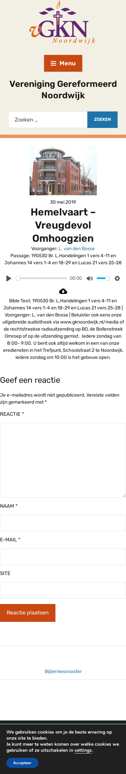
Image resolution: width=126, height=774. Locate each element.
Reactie (12, 414)
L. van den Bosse (76, 248)
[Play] (8, 278)
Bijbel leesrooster (63, 671)
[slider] (41, 278)
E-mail (10, 540)
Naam (9, 506)
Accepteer (22, 763)
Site (5, 573)
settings (83, 750)
